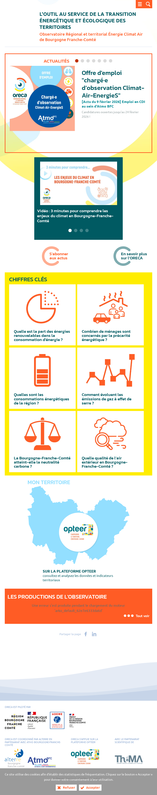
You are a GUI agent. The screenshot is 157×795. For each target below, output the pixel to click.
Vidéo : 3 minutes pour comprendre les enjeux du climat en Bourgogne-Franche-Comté (75, 216)
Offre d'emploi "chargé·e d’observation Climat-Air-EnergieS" (113, 84)
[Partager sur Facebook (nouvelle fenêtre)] (85, 634)
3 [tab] (88, 61)
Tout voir (142, 615)
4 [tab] (93, 61)
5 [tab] (99, 61)
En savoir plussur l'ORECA (134, 256)
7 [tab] (110, 61)
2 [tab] (82, 61)
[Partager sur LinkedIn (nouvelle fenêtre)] (94, 634)
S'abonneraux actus (58, 256)
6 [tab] (105, 61)
